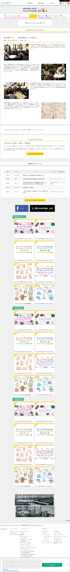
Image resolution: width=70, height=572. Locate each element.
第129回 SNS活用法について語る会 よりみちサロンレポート (32, 525)
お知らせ (42, 16)
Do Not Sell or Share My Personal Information (52, 565)
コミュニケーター (23, 16)
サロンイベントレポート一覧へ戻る (35, 200)
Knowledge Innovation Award (26, 556)
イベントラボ (46, 539)
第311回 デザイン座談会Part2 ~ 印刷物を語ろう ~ (33, 175)
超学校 (22, 533)
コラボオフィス (57, 539)
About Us (57, 16)
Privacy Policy (6, 569)
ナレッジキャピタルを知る (11, 16)
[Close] (67, 565)
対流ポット (23, 534)
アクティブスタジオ (47, 536)
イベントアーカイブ (25, 557)
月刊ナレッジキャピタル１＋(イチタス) (28, 547)
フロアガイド (46, 531)
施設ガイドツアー (58, 542)
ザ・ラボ (45, 533)
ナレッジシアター (58, 533)
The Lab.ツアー (13, 533)
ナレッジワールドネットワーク (27, 546)
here (12, 561)
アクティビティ (34, 16)
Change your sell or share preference (10, 571)
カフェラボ (46, 537)
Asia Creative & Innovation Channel (28, 551)
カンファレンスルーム (59, 534)
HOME (2, 525)
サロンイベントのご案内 (26, 542)
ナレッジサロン (46, 541)
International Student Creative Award (28, 554)
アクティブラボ (46, 534)
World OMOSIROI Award (26, 552)
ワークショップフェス (25, 536)
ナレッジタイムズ (24, 549)
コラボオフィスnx (58, 541)
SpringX (56, 531)
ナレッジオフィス (58, 537)
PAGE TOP (68, 520)
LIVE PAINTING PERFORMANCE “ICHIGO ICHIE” (34, 178)
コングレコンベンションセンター (61, 536)
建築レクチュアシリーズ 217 (26, 539)
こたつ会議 (23, 537)
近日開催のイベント (25, 541)
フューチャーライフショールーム (49, 542)
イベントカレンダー (25, 531)
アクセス (64, 16)
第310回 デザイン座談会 (28, 187)
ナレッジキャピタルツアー (15, 531)
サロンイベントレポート (15, 525)
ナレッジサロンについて (35, 153)
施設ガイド (49, 16)
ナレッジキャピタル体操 (15, 534)
